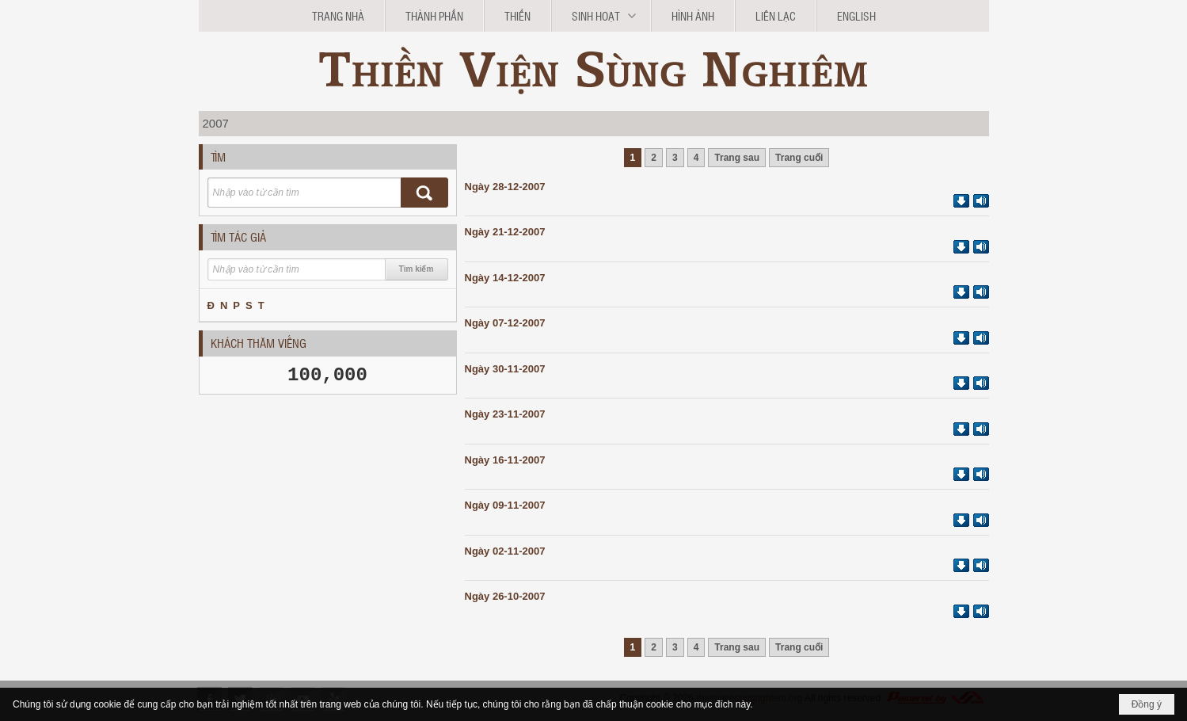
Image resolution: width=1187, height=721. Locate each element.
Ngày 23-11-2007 (505, 414)
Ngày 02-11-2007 (505, 551)
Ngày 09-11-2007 (505, 505)
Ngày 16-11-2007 (505, 460)
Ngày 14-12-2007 (505, 278)
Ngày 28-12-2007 (505, 187)
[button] (601, 16)
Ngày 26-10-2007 (505, 596)
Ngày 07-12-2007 (505, 323)
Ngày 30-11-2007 (505, 369)
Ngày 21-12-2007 (505, 232)
